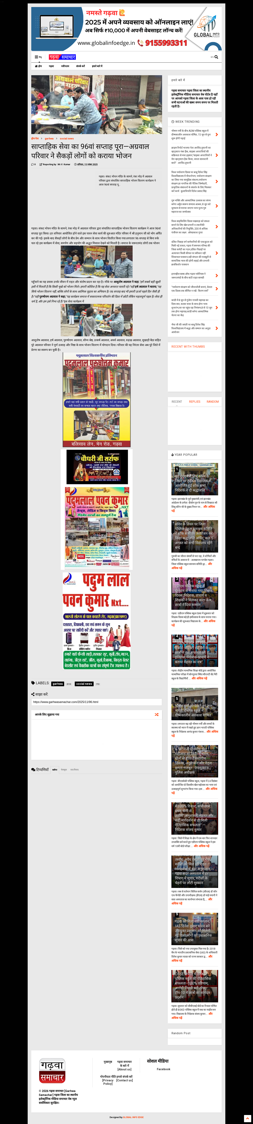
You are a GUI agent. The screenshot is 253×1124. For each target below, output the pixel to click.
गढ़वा (51, 66)
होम (38, 66)
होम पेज (34, 138)
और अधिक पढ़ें (199, 678)
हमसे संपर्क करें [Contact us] (124, 1078)
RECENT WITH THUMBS (188, 346)
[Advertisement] (61, 196)
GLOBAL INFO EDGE (133, 1117)
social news (67, 138)
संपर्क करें (80, 66)
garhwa (49, 138)
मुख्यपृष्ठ (108, 1062)
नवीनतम (65, 66)
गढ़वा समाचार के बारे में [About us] (124, 1065)
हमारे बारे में (97, 66)
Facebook (163, 1069)
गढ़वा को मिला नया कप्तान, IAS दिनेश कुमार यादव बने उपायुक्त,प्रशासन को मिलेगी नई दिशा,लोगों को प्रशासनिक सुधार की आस (193, 930)
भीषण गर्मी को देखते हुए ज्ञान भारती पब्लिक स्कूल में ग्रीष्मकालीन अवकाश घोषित (193, 710)
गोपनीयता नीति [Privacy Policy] (108, 1080)
